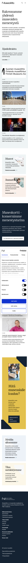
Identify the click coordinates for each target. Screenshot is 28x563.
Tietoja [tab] (23, 255)
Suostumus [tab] (5, 255)
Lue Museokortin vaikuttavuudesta (13, 238)
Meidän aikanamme (11, 457)
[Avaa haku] (22, 2)
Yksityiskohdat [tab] (14, 255)
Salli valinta (14, 306)
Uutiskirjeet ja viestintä (11, 481)
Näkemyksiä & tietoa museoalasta (14, 419)
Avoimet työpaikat (10, 193)
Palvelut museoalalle (11, 170)
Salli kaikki (14, 301)
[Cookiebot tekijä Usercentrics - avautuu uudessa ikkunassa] (20, 251)
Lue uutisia (5, 59)
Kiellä (14, 310)
